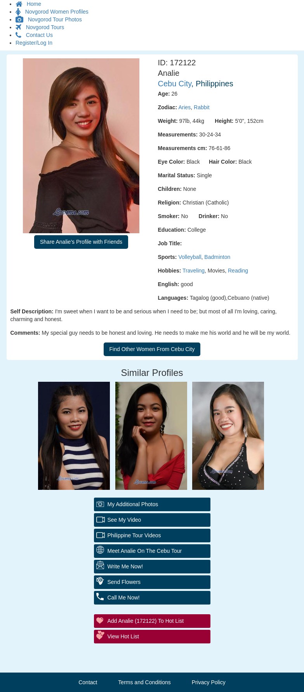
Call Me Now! (124, 597)
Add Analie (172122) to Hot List (146, 621)
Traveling (193, 270)
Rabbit (201, 107)
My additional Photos (133, 504)
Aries (184, 107)
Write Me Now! (125, 566)
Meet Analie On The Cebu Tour (145, 551)
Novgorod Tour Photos (49, 19)
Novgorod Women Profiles (52, 12)
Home (28, 4)
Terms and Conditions (144, 682)
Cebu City (174, 83)
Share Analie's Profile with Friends (81, 242)
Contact (87, 682)
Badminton (217, 257)
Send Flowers (124, 582)
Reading (238, 270)
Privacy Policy (209, 682)
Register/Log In (34, 43)
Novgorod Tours (40, 27)
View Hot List (123, 636)
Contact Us (34, 35)
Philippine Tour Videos (134, 535)
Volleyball (189, 257)
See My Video (124, 520)
